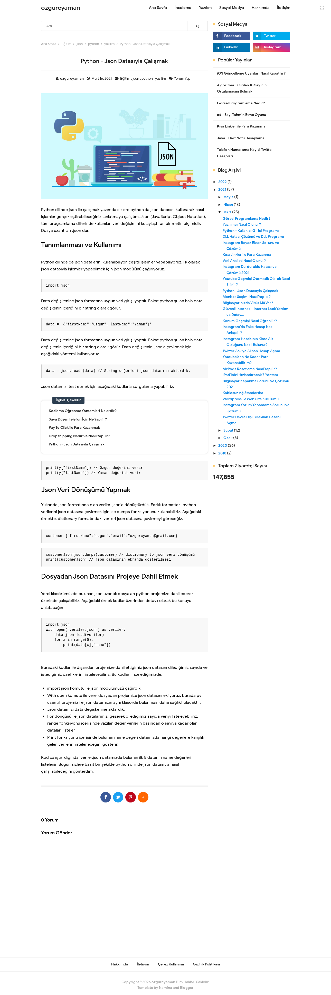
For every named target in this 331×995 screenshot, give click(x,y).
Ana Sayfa (158, 7)
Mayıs (228, 197)
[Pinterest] (134, 795)
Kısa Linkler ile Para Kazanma (241, 126)
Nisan (228, 205)
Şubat (228, 430)
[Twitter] (115, 795)
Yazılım (205, 7)
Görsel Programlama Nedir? (241, 103)
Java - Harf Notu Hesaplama (240, 138)
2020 (223, 445)
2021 (222, 189)
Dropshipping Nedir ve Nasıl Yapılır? (79, 436)
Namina (165, 984)
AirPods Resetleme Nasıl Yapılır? (250, 369)
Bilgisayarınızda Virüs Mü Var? (248, 303)
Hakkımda (260, 7)
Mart (227, 212)
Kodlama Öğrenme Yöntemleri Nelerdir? (83, 411)
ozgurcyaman (163, 978)
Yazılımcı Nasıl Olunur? (242, 224)
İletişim (283, 7)
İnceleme (183, 7)
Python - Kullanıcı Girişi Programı (251, 231)
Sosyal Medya (231, 7)
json (136, 78)
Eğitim (125, 78)
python (147, 78)
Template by (154, 984)
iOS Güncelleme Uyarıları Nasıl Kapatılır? (251, 73)
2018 (222, 453)
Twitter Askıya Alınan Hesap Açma (251, 351)
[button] (153, 795)
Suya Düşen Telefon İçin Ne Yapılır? (78, 419)
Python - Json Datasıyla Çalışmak (76, 444)
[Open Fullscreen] (322, 7)
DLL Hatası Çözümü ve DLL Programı (253, 236)
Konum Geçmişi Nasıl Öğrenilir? (250, 321)
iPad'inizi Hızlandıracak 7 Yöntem (250, 375)
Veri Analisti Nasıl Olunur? (244, 261)
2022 (223, 182)
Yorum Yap (182, 78)
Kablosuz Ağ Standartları (243, 393)
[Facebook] (95, 795)
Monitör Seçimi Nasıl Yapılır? (247, 297)
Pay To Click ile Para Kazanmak (74, 427)
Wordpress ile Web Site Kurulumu (251, 399)
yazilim (161, 78)
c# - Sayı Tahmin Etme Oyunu (241, 115)
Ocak (228, 438)
